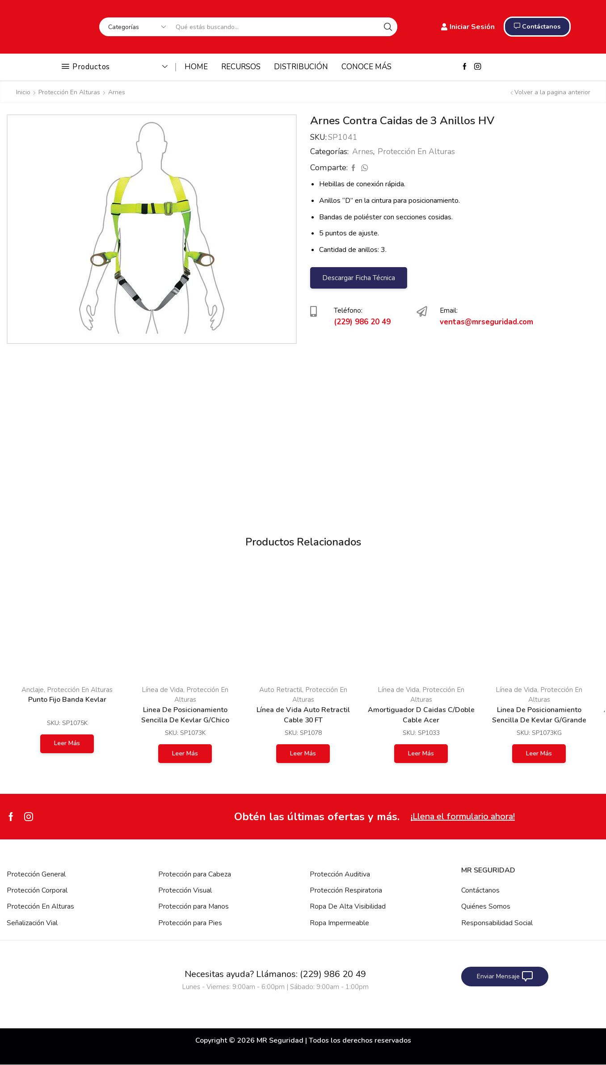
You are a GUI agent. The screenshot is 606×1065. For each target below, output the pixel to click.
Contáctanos (480, 890)
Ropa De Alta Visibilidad (348, 907)
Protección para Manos (193, 907)
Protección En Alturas (69, 92)
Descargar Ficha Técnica (358, 277)
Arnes (116, 92)
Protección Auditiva (340, 874)
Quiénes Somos (485, 907)
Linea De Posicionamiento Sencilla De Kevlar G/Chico (185, 715)
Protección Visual (185, 890)
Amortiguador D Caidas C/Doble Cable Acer (421, 715)
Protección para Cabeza (194, 874)
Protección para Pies (190, 923)
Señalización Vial (32, 923)
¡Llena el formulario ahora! (463, 816)
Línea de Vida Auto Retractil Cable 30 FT (303, 715)
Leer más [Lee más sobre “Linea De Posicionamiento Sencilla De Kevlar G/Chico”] (185, 753)
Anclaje (32, 689)
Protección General (36, 874)
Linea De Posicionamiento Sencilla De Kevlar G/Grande (539, 715)
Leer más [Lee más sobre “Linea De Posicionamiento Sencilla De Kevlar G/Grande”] (539, 753)
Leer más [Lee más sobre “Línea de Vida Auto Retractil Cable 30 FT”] (303, 753)
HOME (196, 67)
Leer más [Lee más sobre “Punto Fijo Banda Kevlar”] (67, 743)
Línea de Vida (162, 689)
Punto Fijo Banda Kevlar (67, 699)
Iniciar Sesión (468, 27)
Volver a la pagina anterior (552, 92)
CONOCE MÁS (366, 67)
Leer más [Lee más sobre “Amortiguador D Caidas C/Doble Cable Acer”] (421, 753)
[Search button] (388, 26)
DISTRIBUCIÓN (301, 67)
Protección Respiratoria (346, 890)
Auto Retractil (280, 689)
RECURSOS (241, 67)
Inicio (23, 92)
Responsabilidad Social (497, 923)
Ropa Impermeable (339, 923)
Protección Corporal (37, 890)
